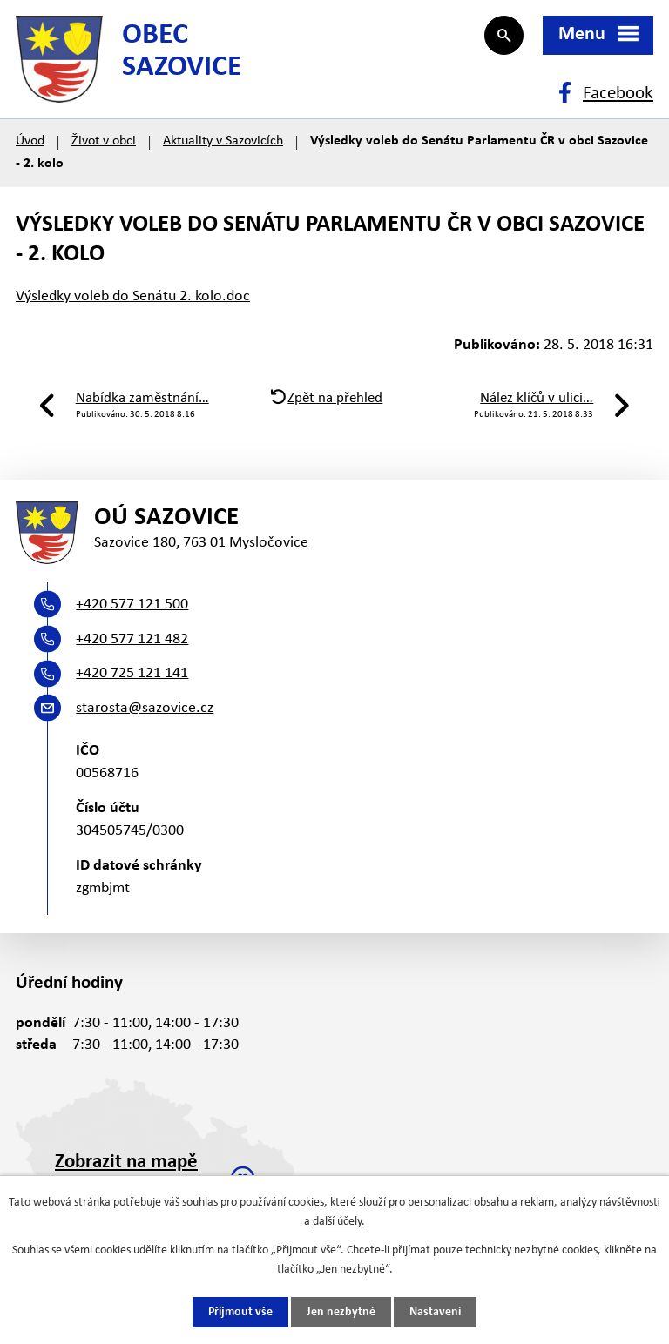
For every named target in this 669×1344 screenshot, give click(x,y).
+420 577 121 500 (132, 604)
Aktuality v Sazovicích (223, 141)
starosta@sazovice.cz (144, 708)
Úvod (30, 141)
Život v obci (103, 141)
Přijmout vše (240, 1312)
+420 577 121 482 (132, 639)
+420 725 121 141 (132, 673)
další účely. (339, 1221)
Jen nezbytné (341, 1312)
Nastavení (435, 1312)
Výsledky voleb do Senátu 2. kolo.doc (133, 296)
